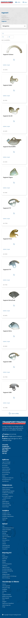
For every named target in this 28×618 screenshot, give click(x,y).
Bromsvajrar (5, 465)
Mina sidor (5, 450)
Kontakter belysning (7, 569)
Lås (3, 593)
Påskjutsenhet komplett (7, 487)
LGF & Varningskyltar (7, 564)
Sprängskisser (6, 448)
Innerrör (4, 500)
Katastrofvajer (5, 507)
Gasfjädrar (5, 510)
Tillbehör (4, 520)
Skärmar (4, 584)
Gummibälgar (5, 494)
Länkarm (4, 544)
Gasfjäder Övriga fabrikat (8, 516)
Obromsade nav (5, 471)
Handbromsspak (7, 498)
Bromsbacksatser (6, 464)
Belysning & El (6, 553)
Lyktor (3, 555)
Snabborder (5, 446)
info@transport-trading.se (15, 436)
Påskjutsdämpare (6, 489)
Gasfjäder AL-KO (6, 513)
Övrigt (3, 607)
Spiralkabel (4, 573)
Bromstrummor (5, 467)
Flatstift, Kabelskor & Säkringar (9, 576)
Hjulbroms (5, 459)
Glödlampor (4, 566)
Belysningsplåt (5, 598)
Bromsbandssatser (6, 479)
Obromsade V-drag (6, 505)
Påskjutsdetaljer (6, 503)
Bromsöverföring (6, 472)
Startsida (5, 445)
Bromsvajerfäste (6, 547)
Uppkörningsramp (6, 605)
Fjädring (4, 533)
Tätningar (4, 538)
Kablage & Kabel (6, 574)
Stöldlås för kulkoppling (7, 493)
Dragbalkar (4, 589)
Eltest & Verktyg (6, 578)
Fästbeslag (4, 518)
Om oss (4, 453)
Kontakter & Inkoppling (7, 571)
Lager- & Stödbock (6, 537)
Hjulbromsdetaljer (6, 469)
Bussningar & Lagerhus (7, 496)
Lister (3, 600)
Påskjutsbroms (7, 485)
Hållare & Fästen (6, 567)
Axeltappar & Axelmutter (7, 478)
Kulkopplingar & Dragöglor (8, 491)
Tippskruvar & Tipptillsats (8, 603)
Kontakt (4, 452)
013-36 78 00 (12, 434)
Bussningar (4, 531)
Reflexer (4, 562)
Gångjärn (4, 602)
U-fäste (4, 542)
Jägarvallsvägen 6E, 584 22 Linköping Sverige (12, 439)
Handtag (4, 591)
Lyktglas (4, 560)
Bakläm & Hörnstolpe (7, 596)
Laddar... (19, 2)
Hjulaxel (4, 524)
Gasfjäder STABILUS (6, 515)
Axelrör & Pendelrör (6, 530)
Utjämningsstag (6, 545)
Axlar (3, 526)
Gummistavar (5, 535)
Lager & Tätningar (6, 462)
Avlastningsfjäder (6, 586)
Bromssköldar (5, 474)
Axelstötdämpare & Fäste (8, 528)
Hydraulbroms (5, 481)
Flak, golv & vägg (6, 588)
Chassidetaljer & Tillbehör (10, 582)
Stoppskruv (5, 549)
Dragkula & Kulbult (6, 595)
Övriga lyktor (5, 557)
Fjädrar (3, 476)
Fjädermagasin (5, 501)
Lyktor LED (4, 559)
